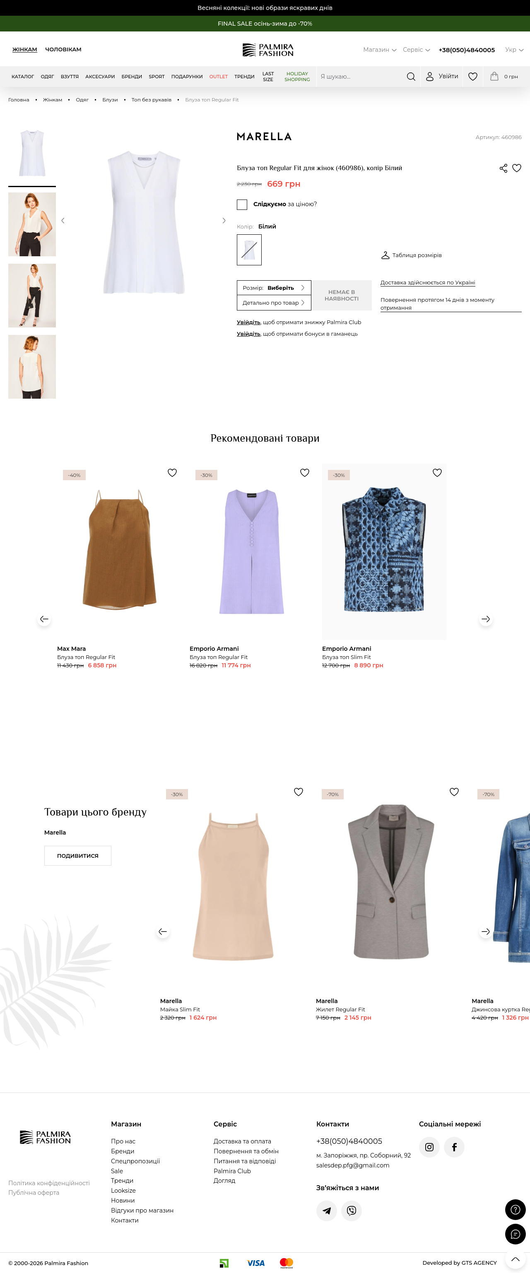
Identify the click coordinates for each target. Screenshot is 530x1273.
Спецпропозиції (135, 1161)
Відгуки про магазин (142, 1210)
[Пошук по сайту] (368, 76)
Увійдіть (248, 322)
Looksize (123, 1190)
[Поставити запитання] (515, 1209)
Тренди (122, 1180)
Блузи (110, 99)
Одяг (82, 99)
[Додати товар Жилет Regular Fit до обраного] (454, 792)
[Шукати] (411, 77)
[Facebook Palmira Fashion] (454, 1147)
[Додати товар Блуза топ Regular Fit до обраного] (305, 473)
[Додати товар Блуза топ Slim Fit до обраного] (172, 473)
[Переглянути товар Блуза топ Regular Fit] (252, 592)
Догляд (224, 1180)
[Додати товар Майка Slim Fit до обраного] (299, 792)
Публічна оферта (33, 1192)
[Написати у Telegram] (326, 1211)
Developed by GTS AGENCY (460, 1262)
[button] (62, 221)
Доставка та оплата (242, 1141)
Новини (123, 1200)
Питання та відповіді (245, 1161)
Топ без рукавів (152, 99)
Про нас (123, 1141)
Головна (18, 99)
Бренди (123, 1151)
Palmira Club (232, 1171)
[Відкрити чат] (515, 1234)
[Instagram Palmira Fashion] (429, 1147)
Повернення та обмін (246, 1151)
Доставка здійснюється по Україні (428, 282)
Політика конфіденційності (49, 1183)
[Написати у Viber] (351, 1211)
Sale (117, 1171)
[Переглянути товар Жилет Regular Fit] (389, 928)
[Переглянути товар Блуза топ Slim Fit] (119, 592)
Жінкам (24, 49)
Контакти (125, 1220)
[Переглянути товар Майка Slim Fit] (234, 928)
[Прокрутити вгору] (515, 1258)
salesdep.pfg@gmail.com (353, 1165)
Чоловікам (64, 49)
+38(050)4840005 (466, 50)
